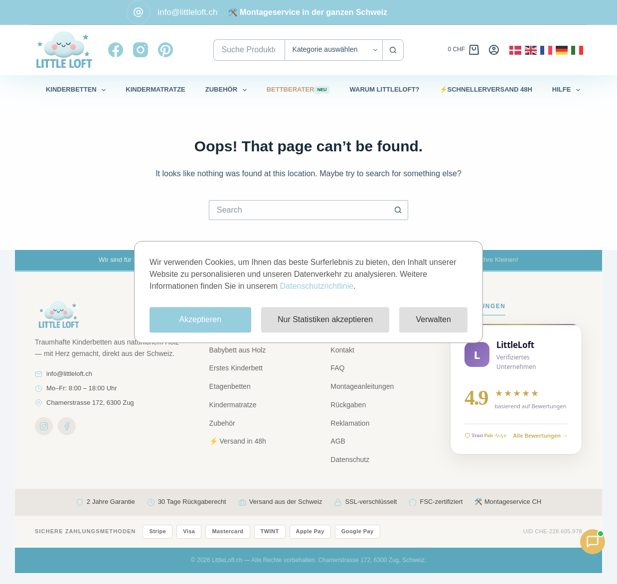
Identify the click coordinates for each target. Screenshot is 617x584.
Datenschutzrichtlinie (316, 286)
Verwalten (433, 319)
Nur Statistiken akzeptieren (325, 319)
